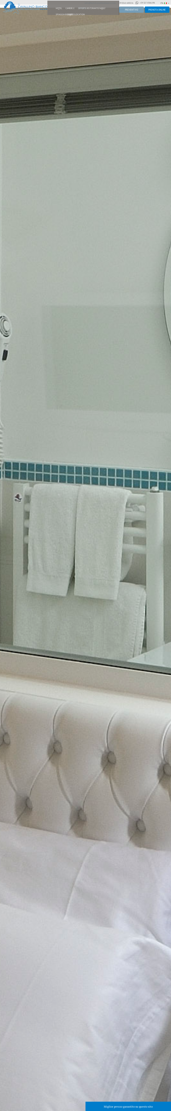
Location (77, 15)
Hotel (52, 9)
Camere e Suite (65, 9)
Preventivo (131, 9)
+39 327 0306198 (145, 2)
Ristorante (93, 9)
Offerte (80, 9)
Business (65, 15)
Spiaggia (53, 15)
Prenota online (157, 9)
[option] (85, 555)
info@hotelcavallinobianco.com (100, 2)
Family (105, 9)
